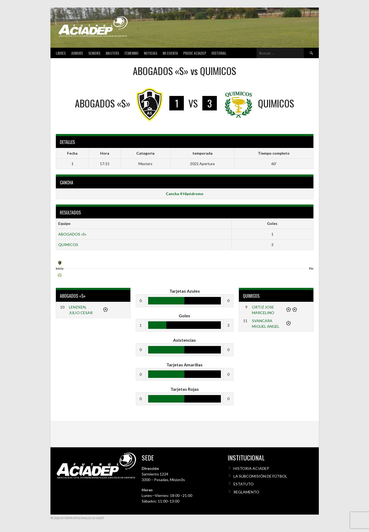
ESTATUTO (243, 484)
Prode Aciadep (194, 53)
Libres (61, 53)
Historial (218, 53)
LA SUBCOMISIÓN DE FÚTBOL (260, 476)
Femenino (131, 53)
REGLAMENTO (246, 492)
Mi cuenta (170, 53)
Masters (112, 53)
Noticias (150, 53)
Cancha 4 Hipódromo (184, 193)
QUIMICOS (68, 244)
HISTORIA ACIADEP (251, 468)
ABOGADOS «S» (72, 234)
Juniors (77, 53)
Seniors (94, 53)
